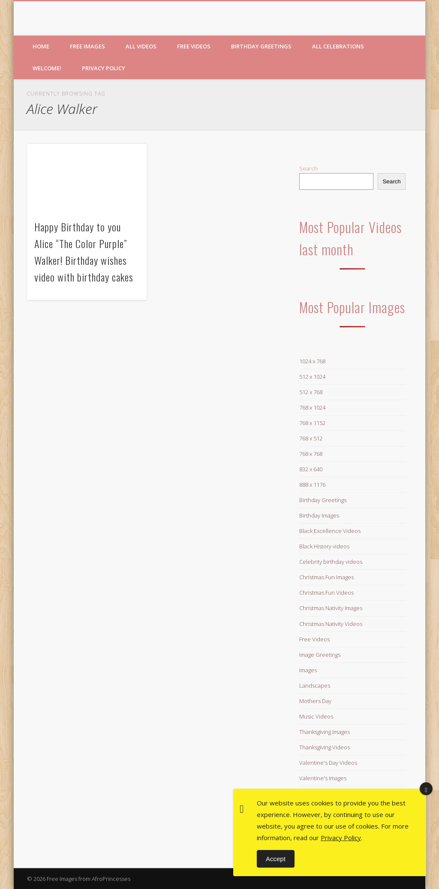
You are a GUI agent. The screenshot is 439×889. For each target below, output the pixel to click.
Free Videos (193, 46)
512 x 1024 (312, 376)
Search (308, 168)
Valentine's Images (322, 778)
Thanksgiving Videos (324, 747)
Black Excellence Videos (330, 531)
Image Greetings (319, 655)
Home (41, 46)
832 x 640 (310, 469)
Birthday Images (319, 515)
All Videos (141, 46)
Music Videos (316, 716)
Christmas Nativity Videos (330, 624)
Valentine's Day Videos (328, 762)
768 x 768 (310, 454)
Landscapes (314, 685)
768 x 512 (310, 438)
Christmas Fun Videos (326, 592)
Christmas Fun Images (326, 577)
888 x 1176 (312, 484)
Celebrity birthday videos (330, 562)
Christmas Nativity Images (330, 608)
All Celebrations (338, 46)
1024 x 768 (312, 361)
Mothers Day (315, 701)
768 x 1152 (312, 423)
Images (308, 670)
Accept (276, 858)
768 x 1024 (312, 407)
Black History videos (324, 546)
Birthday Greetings (261, 46)
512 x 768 (310, 392)
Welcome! (47, 68)
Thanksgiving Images (324, 732)
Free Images (87, 46)
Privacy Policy (103, 68)
